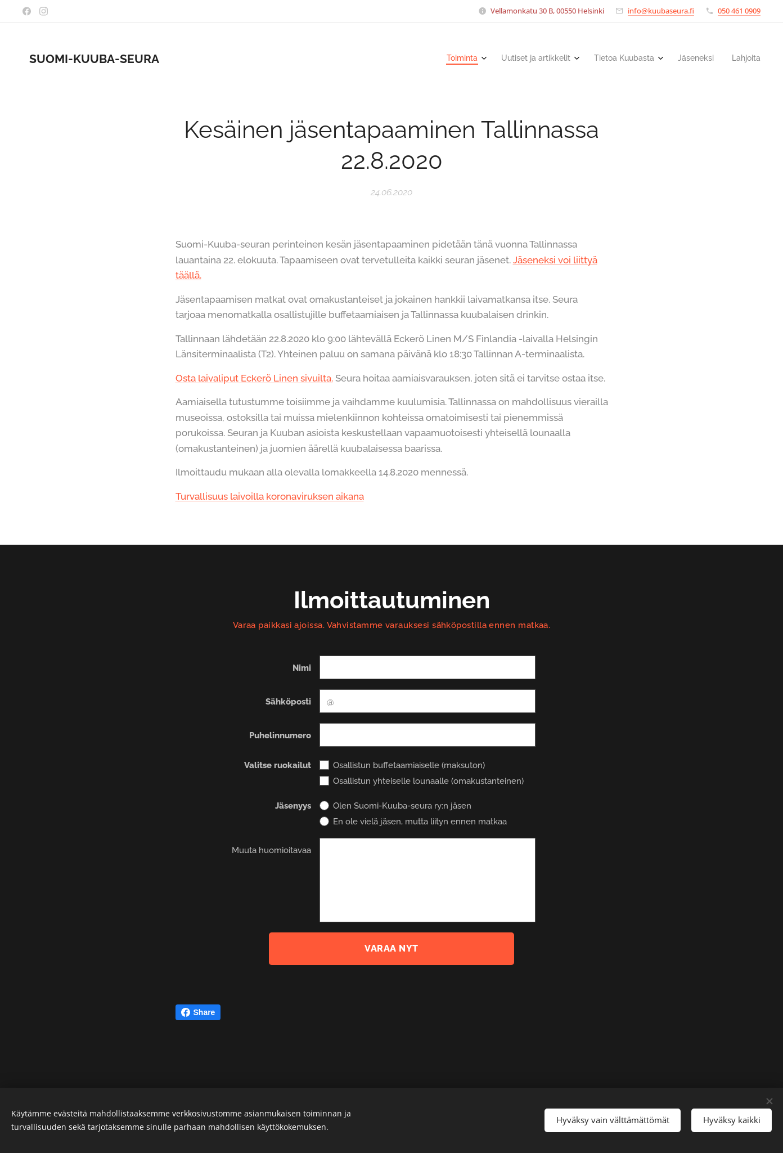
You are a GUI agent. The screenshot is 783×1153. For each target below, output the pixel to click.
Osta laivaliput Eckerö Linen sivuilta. (254, 377)
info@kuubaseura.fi (661, 11)
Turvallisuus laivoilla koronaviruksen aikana (270, 495)
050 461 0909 (739, 11)
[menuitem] (677, 59)
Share (198, 1012)
